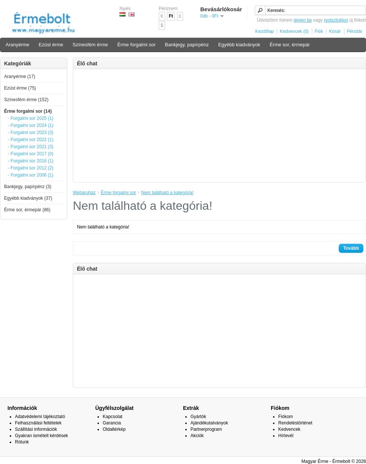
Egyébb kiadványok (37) (28, 198)
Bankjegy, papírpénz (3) (28, 186)
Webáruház (84, 192)
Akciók (197, 435)
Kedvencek (289, 429)
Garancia (112, 423)
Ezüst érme (51, 44)
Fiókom (285, 416)
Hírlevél (286, 435)
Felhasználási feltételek (38, 423)
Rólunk (22, 442)
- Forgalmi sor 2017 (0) (30, 153)
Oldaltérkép (114, 429)
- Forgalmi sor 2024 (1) (30, 125)
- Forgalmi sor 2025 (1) (30, 118)
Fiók (319, 31)
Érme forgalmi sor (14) (28, 111)
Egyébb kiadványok (239, 44)
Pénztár (354, 31)
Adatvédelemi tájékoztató (40, 416)
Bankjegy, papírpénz (187, 44)
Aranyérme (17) (19, 76)
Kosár (335, 31)
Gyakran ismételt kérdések (41, 435)
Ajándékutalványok (209, 423)
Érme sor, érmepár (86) (27, 209)
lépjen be (303, 20)
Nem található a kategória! (167, 192)
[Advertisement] (219, 125)
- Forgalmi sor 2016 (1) (30, 161)
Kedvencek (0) (294, 31)
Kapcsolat (112, 416)
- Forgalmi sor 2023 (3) (30, 132)
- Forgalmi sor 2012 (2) (30, 168)
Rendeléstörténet (295, 423)
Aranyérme (18, 44)
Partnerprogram (206, 429)
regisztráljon (336, 20)
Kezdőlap (264, 31)
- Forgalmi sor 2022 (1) (30, 139)
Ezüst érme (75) (20, 88)
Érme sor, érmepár (290, 44)
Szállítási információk (36, 429)
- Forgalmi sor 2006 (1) (30, 175)
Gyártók (198, 416)
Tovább (351, 248)
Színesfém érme (90, 44)
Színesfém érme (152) (26, 99)
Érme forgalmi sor (136, 44)
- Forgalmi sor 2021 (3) (30, 146)
